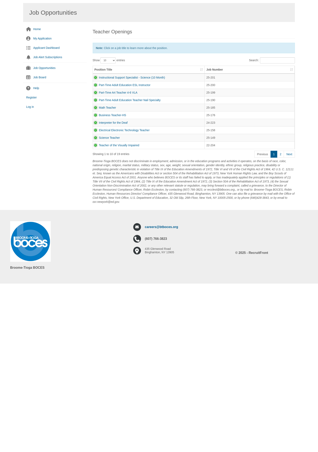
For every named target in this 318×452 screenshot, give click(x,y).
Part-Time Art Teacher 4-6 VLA (114, 129)
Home (37, 29)
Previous (262, 321)
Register (31, 97)
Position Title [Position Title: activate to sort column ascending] (103, 73)
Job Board (39, 77)
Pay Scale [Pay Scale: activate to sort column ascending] (270, 73)
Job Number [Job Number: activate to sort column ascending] (144, 71)
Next (289, 321)
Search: (272, 60)
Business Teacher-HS (108, 200)
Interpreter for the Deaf (109, 224)
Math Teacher (103, 176)
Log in (30, 106)
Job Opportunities (44, 68)
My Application (42, 38)
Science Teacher (105, 272)
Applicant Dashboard (46, 47)
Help (36, 88)
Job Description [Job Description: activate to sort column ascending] (171, 73)
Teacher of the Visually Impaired (115, 295)
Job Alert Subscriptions (47, 57)
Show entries (109, 60)
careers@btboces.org (161, 393)
